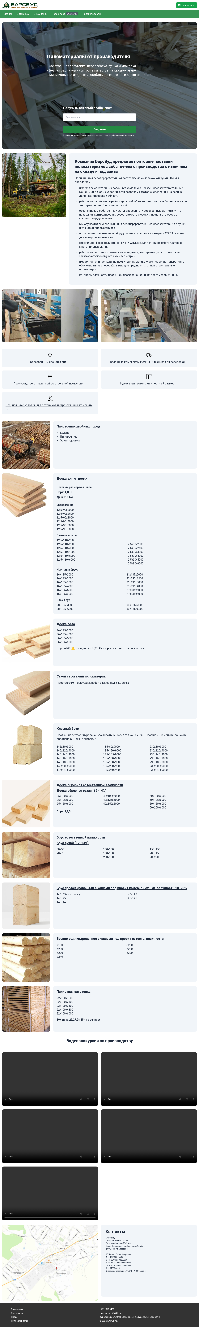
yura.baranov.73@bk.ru (121, 1243)
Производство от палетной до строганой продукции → (50, 383)
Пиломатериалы (91, 13)
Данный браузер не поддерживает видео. (50, 1079)
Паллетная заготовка (74, 992)
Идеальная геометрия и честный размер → (149, 383)
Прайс (14, 1317)
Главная (7, 13)
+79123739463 (121, 1240)
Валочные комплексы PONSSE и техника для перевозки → (149, 362)
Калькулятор (186, 5)
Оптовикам (23, 13)
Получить (100, 129)
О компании (40, 13)
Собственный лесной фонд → (50, 362)
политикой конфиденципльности (119, 135)
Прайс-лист (65, 13)
